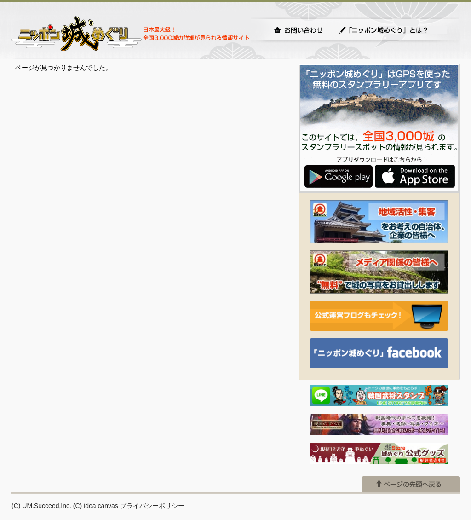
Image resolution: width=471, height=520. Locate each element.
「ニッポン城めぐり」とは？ (393, 30)
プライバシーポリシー (152, 505)
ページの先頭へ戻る (411, 484)
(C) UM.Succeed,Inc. (41, 505)
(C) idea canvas (95, 505)
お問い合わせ (298, 30)
